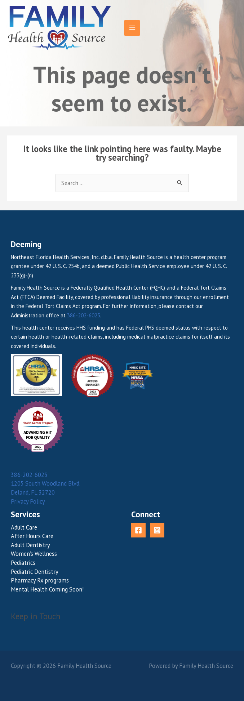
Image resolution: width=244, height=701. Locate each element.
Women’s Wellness (34, 554)
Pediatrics (23, 563)
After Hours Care (32, 536)
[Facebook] (138, 530)
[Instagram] (157, 530)
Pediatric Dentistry (34, 572)
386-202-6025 (83, 315)
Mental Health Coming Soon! (47, 589)
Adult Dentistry (30, 545)
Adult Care (24, 527)
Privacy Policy (28, 501)
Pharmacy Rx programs (40, 580)
